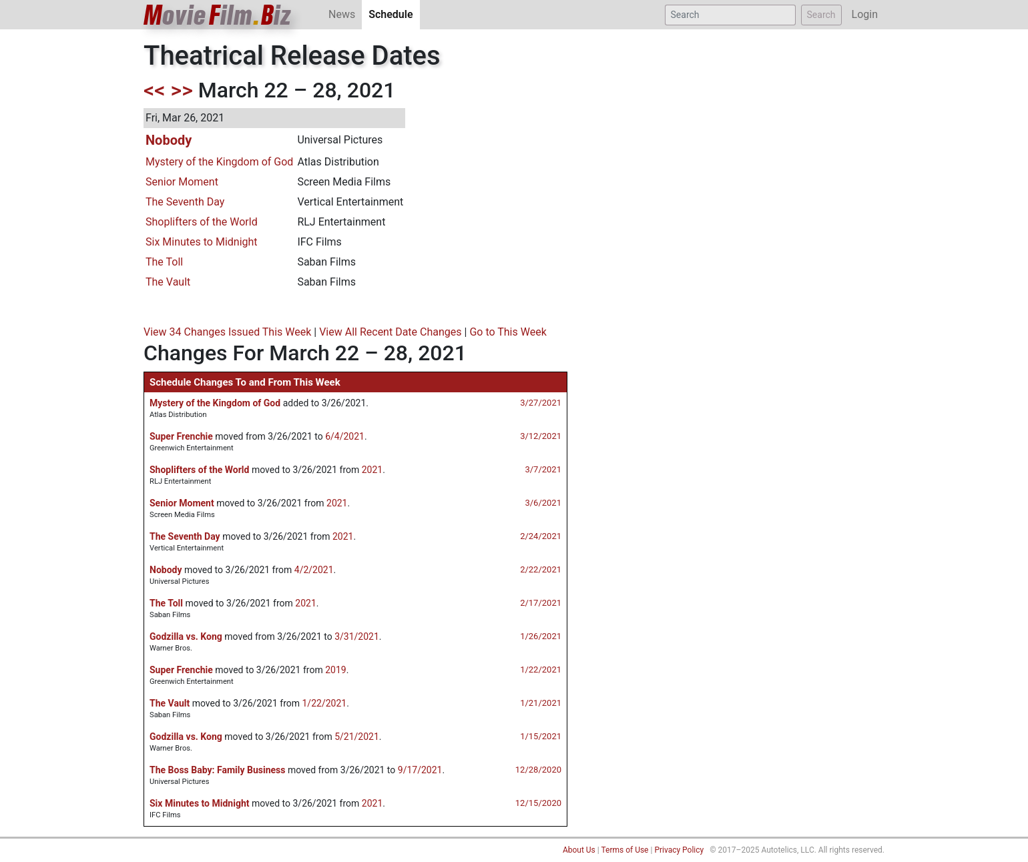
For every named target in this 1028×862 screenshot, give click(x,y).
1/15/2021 (540, 736)
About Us (579, 850)
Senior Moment (182, 181)
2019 (335, 670)
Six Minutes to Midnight (202, 242)
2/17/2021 (540, 603)
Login (865, 14)
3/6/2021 (543, 503)
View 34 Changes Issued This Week (227, 332)
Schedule (393, 14)
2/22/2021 (540, 569)
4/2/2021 (314, 569)
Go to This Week (507, 332)
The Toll (164, 262)
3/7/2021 (543, 469)
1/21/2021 (540, 703)
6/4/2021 (344, 436)
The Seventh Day (185, 201)
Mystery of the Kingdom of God (219, 161)
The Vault (168, 282)
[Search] (730, 15)
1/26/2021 (540, 636)
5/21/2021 (356, 736)
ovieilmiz (218, 15)
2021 (372, 469)
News (341, 14)
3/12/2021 (540, 436)
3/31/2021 (356, 636)
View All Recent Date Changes (390, 332)
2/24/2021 (540, 536)
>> (182, 90)
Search (821, 14)
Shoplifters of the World (202, 222)
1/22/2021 (540, 670)
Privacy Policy (679, 850)
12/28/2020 (538, 770)
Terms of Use (624, 850)
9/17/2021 (420, 770)
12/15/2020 (538, 803)
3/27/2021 (540, 403)
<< (155, 90)
